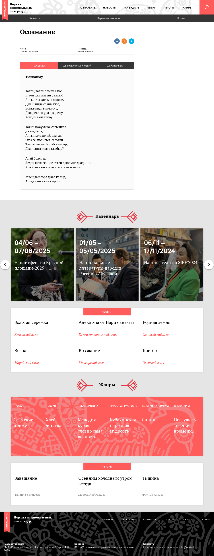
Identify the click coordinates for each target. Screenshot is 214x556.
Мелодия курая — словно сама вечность (90, 428)
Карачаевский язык (108, 18)
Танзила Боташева (27, 494)
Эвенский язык (153, 363)
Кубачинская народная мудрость (123, 425)
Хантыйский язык (156, 334)
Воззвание (89, 350)
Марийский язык (27, 363)
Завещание (26, 478)
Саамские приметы (23, 422)
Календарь (107, 216)
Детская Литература (155, 406)
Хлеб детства (53, 422)
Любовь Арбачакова (91, 494)
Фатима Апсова (152, 494)
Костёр (150, 350)
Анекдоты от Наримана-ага (107, 322)
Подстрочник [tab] (115, 65)
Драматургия (182, 406)
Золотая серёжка (31, 322)
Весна (20, 350)
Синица (150, 420)
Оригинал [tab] (39, 65)
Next (209, 264)
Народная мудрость (123, 406)
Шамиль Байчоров (29, 51)
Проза (18, 406)
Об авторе (34, 18)
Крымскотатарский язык (98, 334)
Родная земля (156, 322)
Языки (107, 311)
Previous (5, 264)
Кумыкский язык (26, 334)
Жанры (107, 385)
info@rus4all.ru (188, 547)
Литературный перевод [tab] (77, 65)
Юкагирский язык (91, 363)
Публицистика (88, 406)
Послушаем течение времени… (185, 425)
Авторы (107, 466)
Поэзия (181, 18)
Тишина (150, 478)
